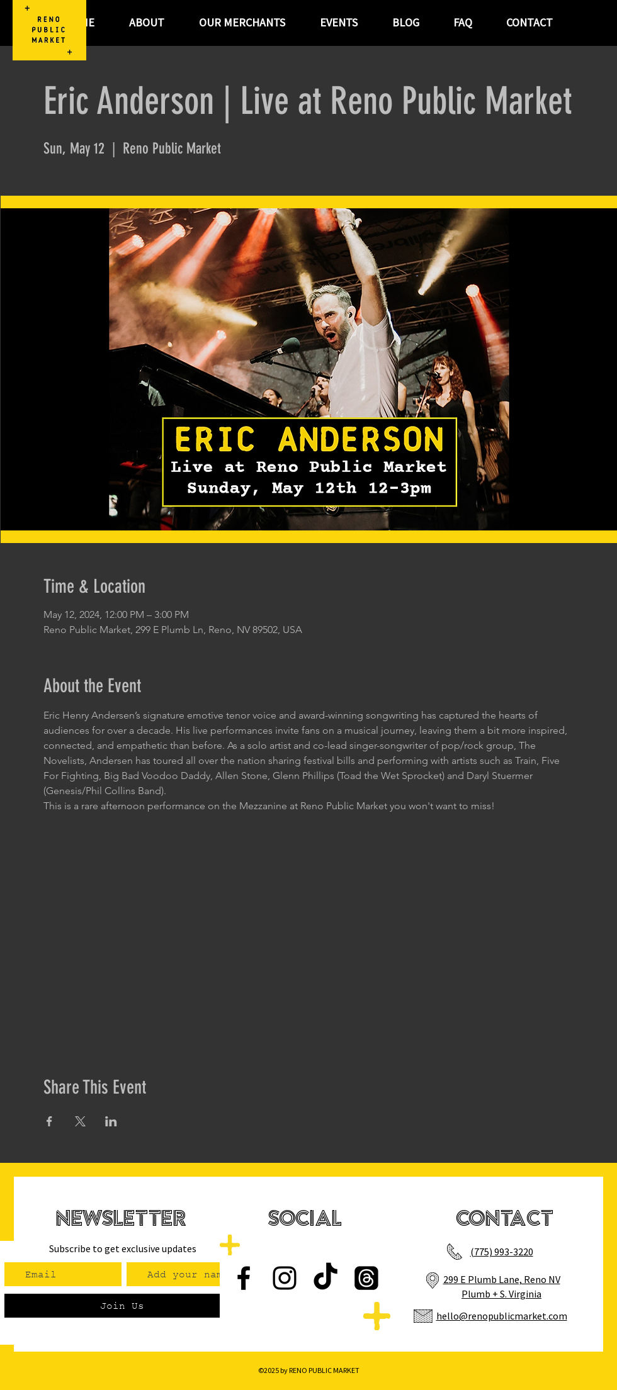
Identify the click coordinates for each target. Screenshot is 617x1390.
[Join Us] (121, 1306)
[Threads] (366, 1278)
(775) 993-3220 (501, 1251)
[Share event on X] (80, 1121)
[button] (338, 22)
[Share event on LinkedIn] (111, 1121)
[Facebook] (243, 1278)
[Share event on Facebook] (49, 1121)
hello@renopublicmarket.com (501, 1315)
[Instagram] (284, 1278)
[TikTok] (325, 1278)
